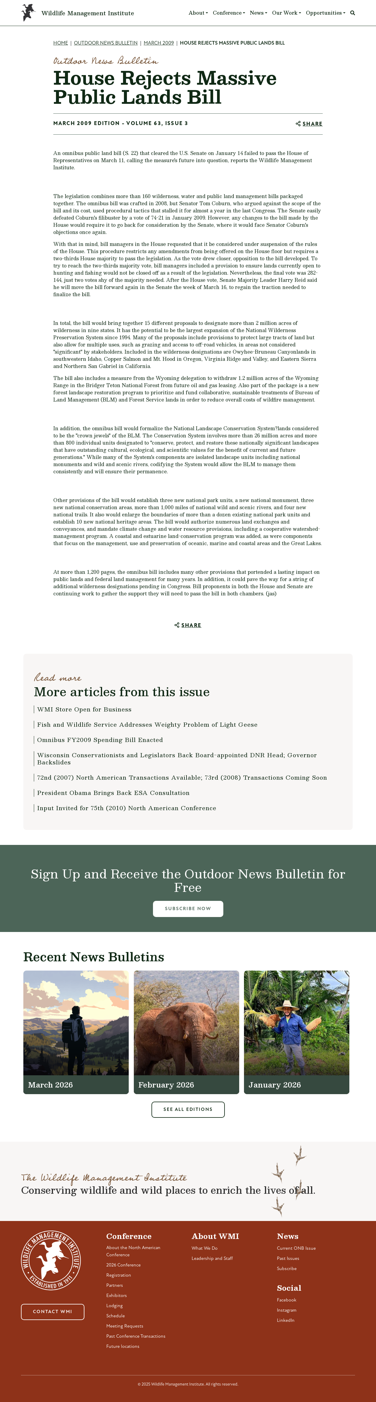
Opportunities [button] (324, 13)
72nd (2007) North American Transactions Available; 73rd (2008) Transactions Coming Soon (182, 777)
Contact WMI (52, 1312)
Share (313, 124)
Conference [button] (227, 13)
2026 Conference (123, 1265)
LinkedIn (286, 1320)
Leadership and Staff (212, 1258)
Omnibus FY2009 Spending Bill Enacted (100, 739)
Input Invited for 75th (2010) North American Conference (126, 807)
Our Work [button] (285, 13)
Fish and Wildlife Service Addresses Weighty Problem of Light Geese (147, 724)
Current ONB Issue (296, 1248)
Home (60, 43)
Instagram (286, 1310)
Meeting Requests (124, 1326)
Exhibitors (116, 1295)
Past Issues (288, 1258)
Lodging (114, 1306)
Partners (114, 1285)
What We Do (205, 1248)
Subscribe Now (188, 909)
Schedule (115, 1316)
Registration (118, 1275)
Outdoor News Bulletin (106, 43)
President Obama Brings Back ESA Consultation (113, 792)
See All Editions (188, 1109)
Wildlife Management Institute (87, 13)
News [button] (257, 13)
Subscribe (287, 1268)
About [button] (196, 13)
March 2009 (159, 43)
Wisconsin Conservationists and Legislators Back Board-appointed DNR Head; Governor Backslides (177, 758)
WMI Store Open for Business (84, 709)
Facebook (286, 1300)
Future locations (123, 1346)
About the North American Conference (133, 1251)
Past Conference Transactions (136, 1336)
